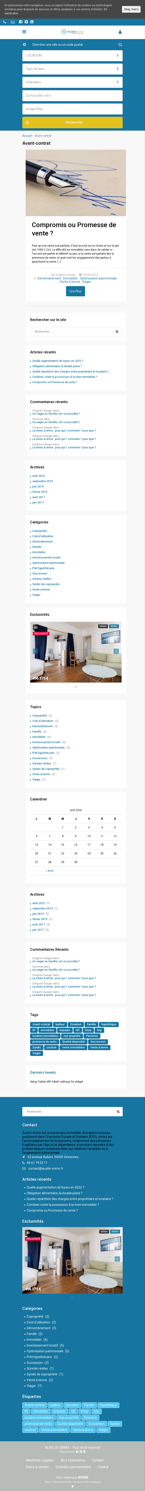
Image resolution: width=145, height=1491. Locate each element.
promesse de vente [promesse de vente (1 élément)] (45, 1041)
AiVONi (83, 1477)
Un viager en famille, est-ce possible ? (56, 413)
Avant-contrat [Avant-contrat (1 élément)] (41, 1024)
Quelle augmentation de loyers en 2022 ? (57, 360)
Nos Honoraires (73, 1460)
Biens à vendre (37, 1467)
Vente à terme (70, 281)
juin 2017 (38, 502)
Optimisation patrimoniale (98, 278)
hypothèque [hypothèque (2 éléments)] (109, 1024)
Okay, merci (131, 9)
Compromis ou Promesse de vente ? (55, 382)
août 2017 (38, 497)
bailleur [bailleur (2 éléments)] (60, 1024)
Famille (36, 546)
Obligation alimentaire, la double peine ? (57, 366)
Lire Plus (75, 291)
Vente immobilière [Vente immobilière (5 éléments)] (73, 1047)
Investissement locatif (46, 557)
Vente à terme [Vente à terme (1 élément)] (99, 1047)
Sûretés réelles (41, 578)
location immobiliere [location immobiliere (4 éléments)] (45, 1036)
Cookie (103, 1467)
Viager (86, 281)
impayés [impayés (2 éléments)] (65, 1030)
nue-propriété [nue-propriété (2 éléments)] (72, 1036)
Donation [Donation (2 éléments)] (75, 1024)
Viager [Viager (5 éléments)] (37, 1053)
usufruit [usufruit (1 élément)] (51, 1047)
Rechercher (54, 122)
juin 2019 (38, 486)
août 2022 (38, 475)
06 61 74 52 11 (37, 1162)
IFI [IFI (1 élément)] (34, 1030)
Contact (98, 1460)
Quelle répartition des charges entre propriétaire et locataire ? (70, 371)
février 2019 (39, 491)
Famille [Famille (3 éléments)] (91, 1024)
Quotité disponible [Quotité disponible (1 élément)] (73, 1041)
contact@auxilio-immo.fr (45, 1168)
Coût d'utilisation (42, 536)
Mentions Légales (40, 1460)
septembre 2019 (42, 481)
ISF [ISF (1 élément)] (78, 1030)
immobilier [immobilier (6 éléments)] (47, 1030)
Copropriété (39, 531)
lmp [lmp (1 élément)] (99, 1030)
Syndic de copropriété (46, 584)
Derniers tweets (43, 1072)
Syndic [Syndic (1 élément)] (37, 1047)
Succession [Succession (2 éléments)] (98, 1041)
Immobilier (70, 278)
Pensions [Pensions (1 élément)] (92, 1036)
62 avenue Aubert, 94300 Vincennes (53, 1157)
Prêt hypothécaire (43, 568)
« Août (50, 870)
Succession (39, 573)
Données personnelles (73, 1467)
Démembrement (49, 278)
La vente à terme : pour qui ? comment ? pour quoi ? (64, 430)
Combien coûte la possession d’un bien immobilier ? (64, 376)
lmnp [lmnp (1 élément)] (88, 1030)
